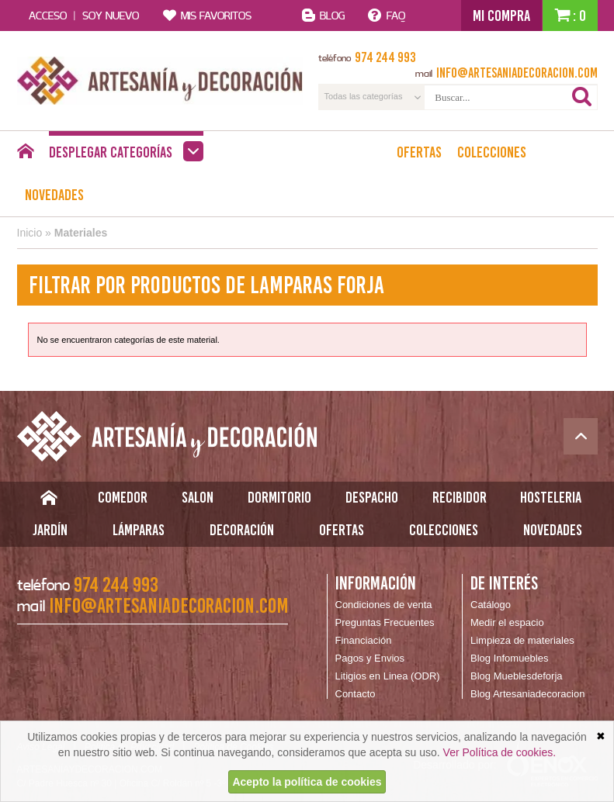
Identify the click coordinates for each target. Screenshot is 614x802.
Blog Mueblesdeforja (516, 676)
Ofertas (419, 152)
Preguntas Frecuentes (385, 622)
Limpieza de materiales (522, 640)
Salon (197, 497)
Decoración (242, 529)
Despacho (371, 497)
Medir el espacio (507, 622)
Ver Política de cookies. (500, 752)
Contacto (355, 694)
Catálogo (490, 605)
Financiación (363, 640)
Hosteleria (550, 497)
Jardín (50, 529)
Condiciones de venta (383, 605)
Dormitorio (279, 497)
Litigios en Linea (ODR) (387, 676)
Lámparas (139, 529)
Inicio (30, 232)
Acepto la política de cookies (306, 782)
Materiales (80, 232)
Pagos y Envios (370, 658)
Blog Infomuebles (509, 658)
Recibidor (459, 497)
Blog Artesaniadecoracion (527, 694)
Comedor (122, 497)
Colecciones (491, 152)
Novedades (54, 194)
